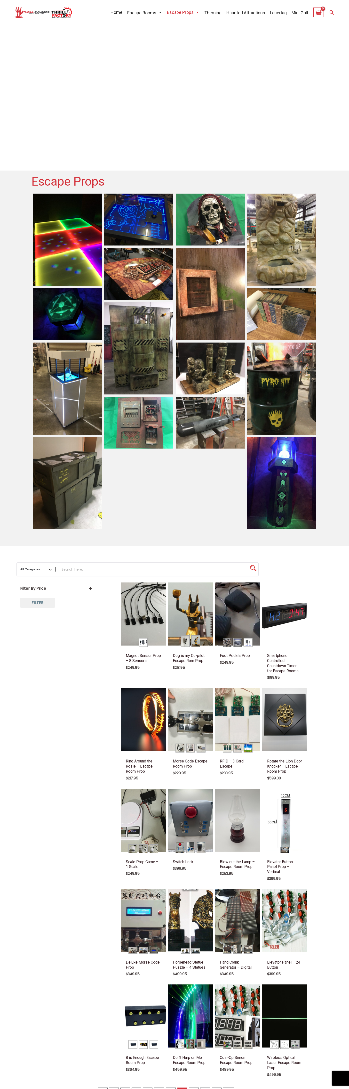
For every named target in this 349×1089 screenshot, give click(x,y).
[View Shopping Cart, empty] (318, 12)
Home (116, 12)
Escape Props (183, 12)
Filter (37, 603)
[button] (332, 12)
